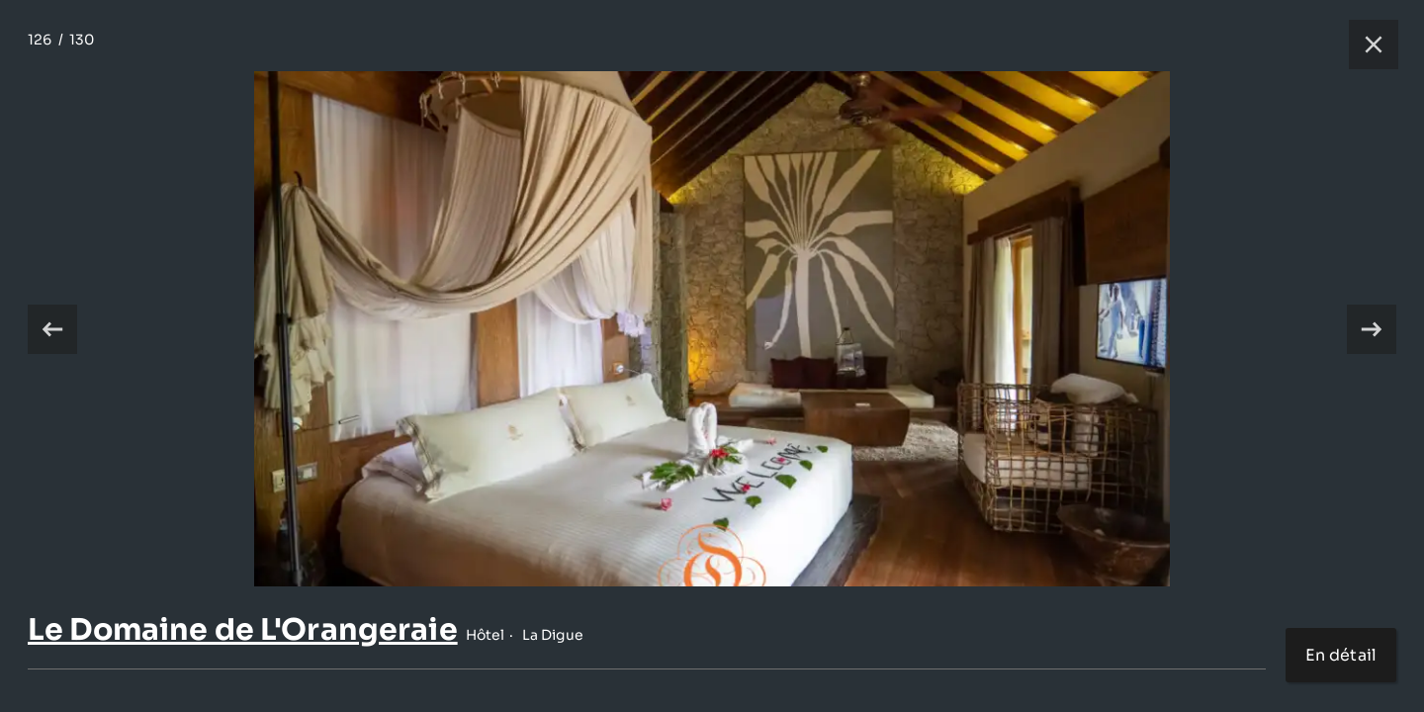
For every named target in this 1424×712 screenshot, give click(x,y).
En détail (1341, 655)
